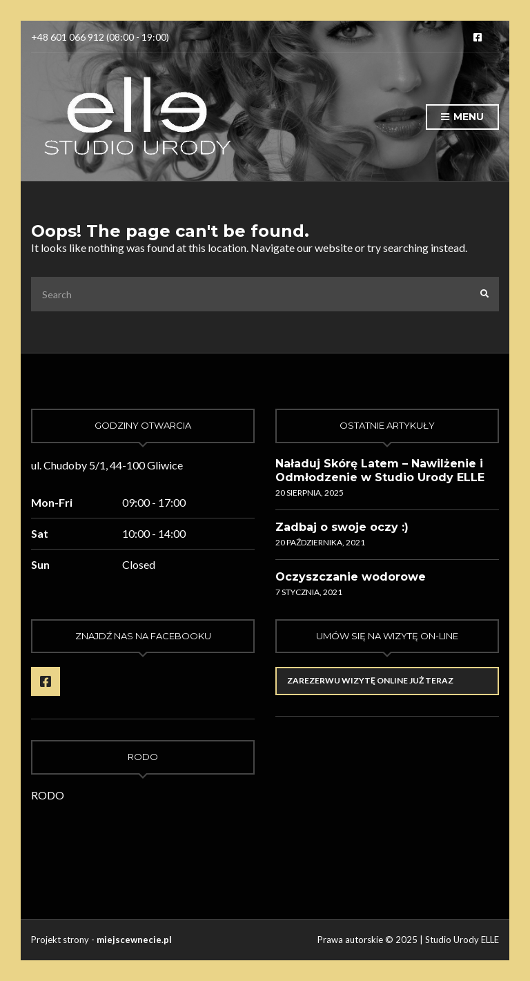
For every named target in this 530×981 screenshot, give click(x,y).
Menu (462, 117)
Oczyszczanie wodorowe (350, 576)
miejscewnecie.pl (134, 939)
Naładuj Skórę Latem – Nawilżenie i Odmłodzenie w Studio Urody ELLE (379, 470)
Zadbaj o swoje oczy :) (342, 527)
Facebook (477, 37)
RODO (47, 795)
